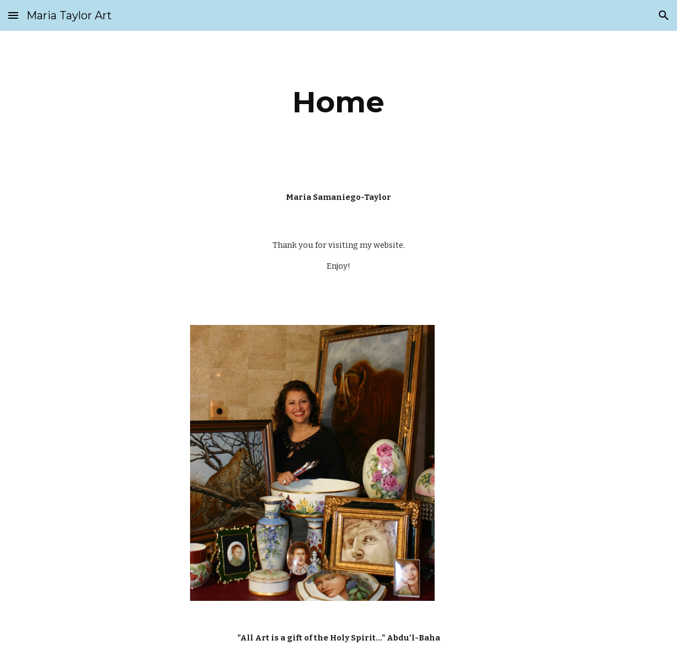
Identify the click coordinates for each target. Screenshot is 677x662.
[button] (13, 15)
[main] (338, 102)
